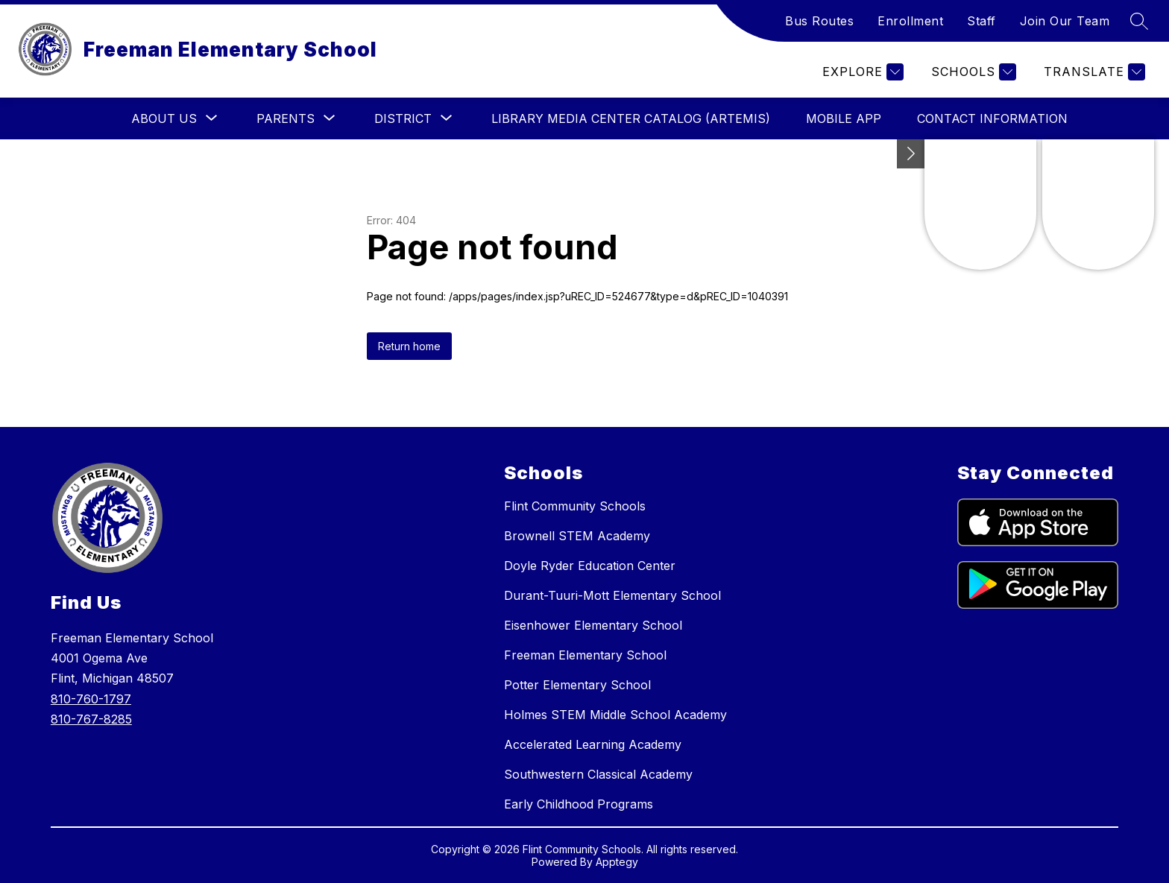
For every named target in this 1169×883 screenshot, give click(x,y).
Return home (409, 346)
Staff (981, 20)
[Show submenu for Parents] (285, 118)
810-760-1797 (91, 698)
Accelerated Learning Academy (592, 744)
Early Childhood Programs (578, 804)
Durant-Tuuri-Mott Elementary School (612, 595)
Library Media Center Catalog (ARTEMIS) (630, 118)
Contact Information (992, 118)
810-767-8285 (91, 719)
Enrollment (910, 20)
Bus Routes (819, 20)
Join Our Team (1065, 20)
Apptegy (617, 861)
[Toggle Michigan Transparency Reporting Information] (911, 153)
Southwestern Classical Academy (598, 774)
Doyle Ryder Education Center (589, 565)
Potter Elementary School (577, 684)
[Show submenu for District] (403, 118)
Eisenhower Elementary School (593, 625)
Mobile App (843, 118)
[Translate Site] (1092, 72)
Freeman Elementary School (585, 655)
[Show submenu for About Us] (164, 118)
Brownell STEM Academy (577, 535)
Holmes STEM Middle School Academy (615, 714)
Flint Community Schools (575, 506)
